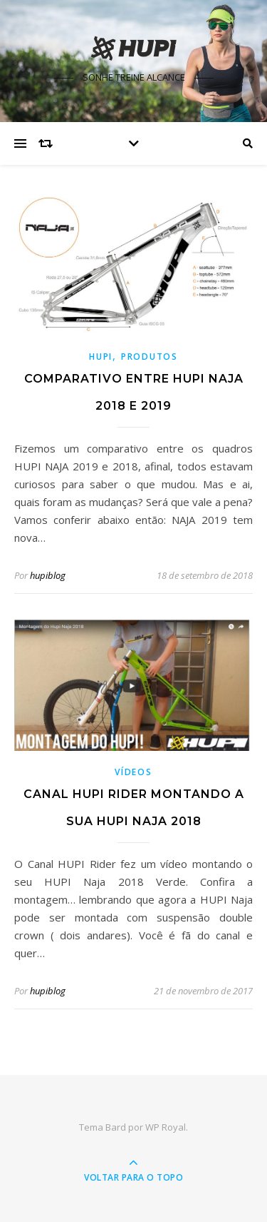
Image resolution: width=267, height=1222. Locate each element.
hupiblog (48, 575)
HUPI (100, 356)
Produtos (149, 356)
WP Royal (165, 1127)
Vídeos (133, 772)
